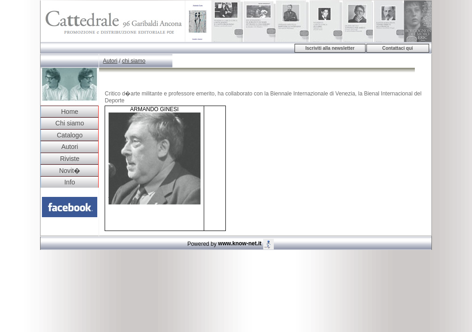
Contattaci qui (397, 48)
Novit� (69, 170)
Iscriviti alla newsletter (329, 48)
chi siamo (134, 61)
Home (69, 111)
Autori (69, 146)
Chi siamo (69, 123)
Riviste (69, 158)
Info (69, 182)
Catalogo (70, 135)
